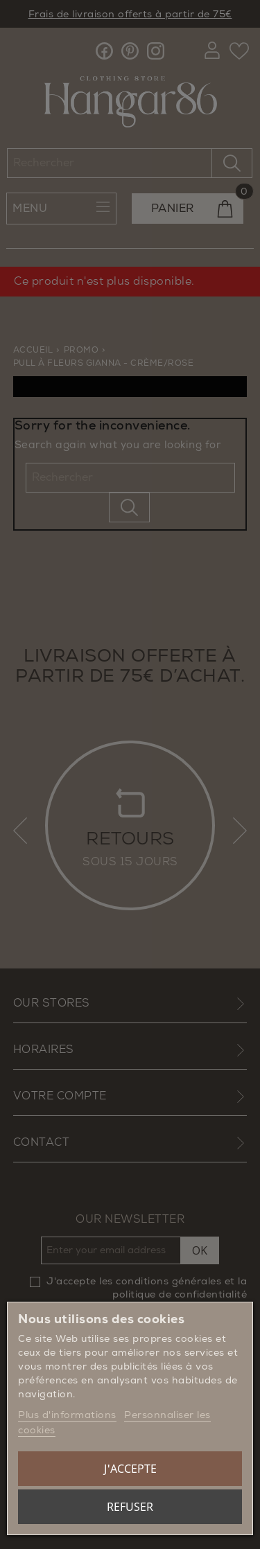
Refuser (130, 1506)
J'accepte (130, 1468)
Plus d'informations (67, 1415)
